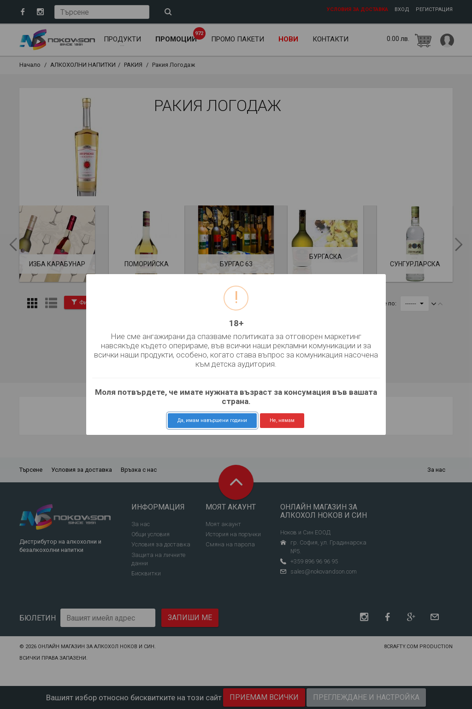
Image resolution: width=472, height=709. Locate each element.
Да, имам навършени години (212, 420)
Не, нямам (282, 420)
